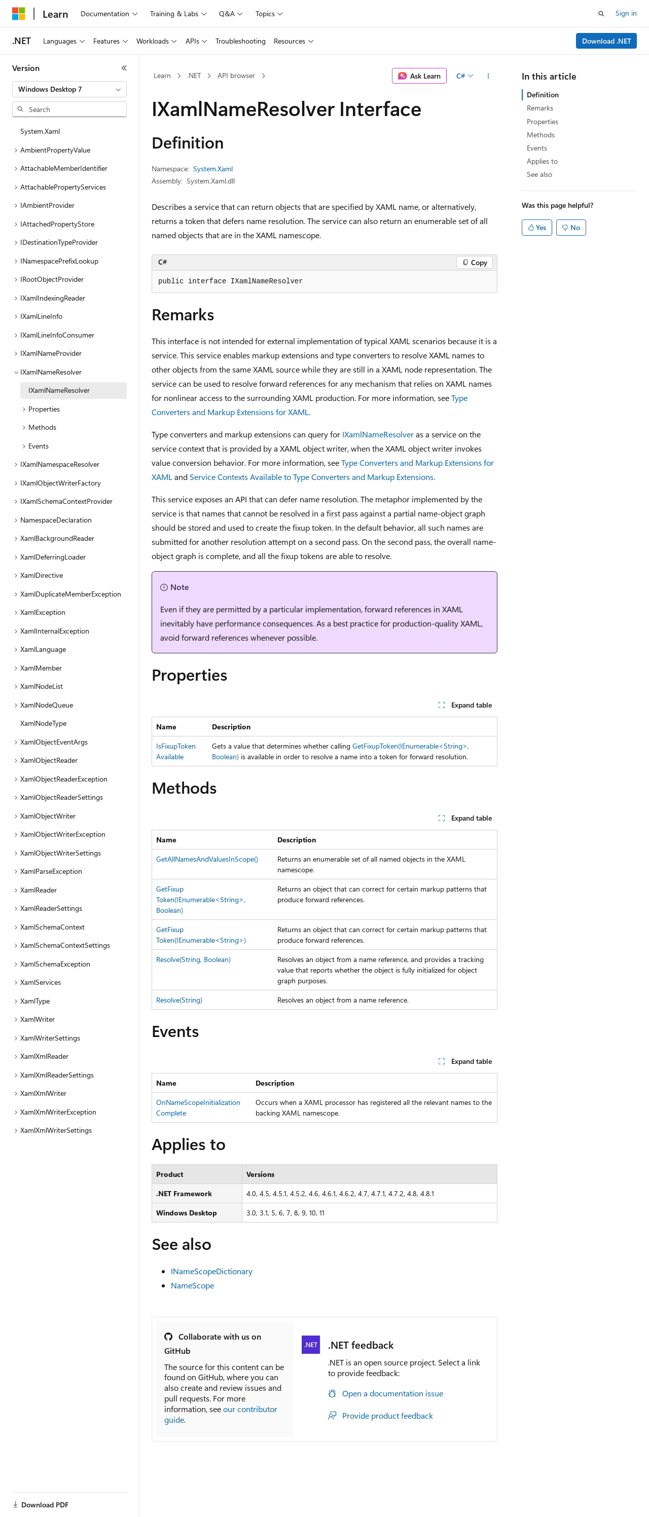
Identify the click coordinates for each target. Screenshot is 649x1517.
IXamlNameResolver (378, 434)
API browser (236, 75)
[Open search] (601, 14)
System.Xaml (213, 168)
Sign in (626, 13)
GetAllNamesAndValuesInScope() (207, 859)
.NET (194, 75)
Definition (543, 94)
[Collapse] (124, 68)
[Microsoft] (18, 13)
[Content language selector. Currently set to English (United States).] (58, 1498)
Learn (162, 75)
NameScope (192, 1285)
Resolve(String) (179, 1000)
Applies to (542, 161)
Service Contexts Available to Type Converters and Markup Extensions (312, 476)
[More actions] (488, 76)
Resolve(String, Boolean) (193, 959)
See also (539, 174)
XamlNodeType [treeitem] (43, 723)
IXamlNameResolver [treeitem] (59, 390)
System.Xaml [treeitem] (40, 131)
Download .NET (606, 41)
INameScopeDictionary (212, 1271)
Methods (541, 134)
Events (537, 148)
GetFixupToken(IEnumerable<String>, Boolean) (200, 899)
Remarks (540, 108)
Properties (542, 121)
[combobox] (69, 89)
